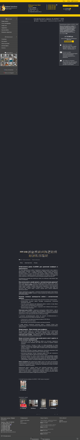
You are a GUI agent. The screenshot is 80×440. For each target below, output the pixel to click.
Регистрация (75, 1)
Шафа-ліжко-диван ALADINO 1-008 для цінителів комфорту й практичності (48, 425)
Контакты (4, 47)
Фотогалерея (23, 423)
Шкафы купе (4, 25)
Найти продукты (70, 5)
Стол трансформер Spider (45, 432)
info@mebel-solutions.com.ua (35, 11)
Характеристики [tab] (28, 262)
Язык (64, 1)
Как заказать (4, 41)
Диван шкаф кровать (27, 259)
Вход (68, 1)
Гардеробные (4, 27)
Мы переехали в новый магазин (46, 429)
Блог (21, 421)
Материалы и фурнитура (7, 32)
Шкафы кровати (5, 21)
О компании (4, 39)
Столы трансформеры (6, 23)
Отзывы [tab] (35, 262)
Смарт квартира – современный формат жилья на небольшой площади (48, 421)
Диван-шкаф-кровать (36, 259)
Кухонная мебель (5, 29)
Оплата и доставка (5, 43)
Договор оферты (5, 45)
